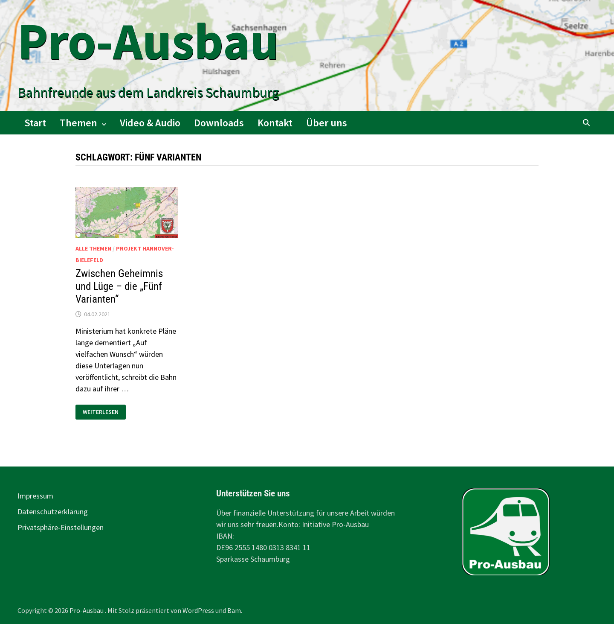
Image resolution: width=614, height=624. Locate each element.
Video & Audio (150, 122)
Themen (78, 122)
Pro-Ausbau (148, 41)
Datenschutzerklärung (52, 511)
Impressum (35, 496)
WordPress (198, 610)
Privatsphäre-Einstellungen (60, 527)
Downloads (219, 122)
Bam (234, 610)
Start (35, 122)
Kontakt (275, 122)
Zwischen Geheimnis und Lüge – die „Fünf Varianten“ (119, 286)
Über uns (326, 122)
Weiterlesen (100, 412)
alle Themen (93, 248)
